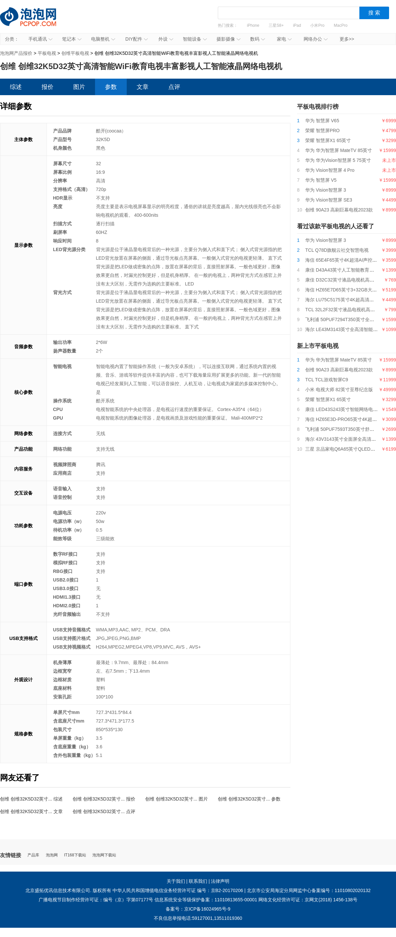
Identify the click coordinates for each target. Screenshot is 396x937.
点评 (174, 87)
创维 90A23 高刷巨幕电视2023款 (339, 209)
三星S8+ (276, 25)
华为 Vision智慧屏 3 (325, 190)
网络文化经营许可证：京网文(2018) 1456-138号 (307, 899)
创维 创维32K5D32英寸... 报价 (104, 799)
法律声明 (220, 881)
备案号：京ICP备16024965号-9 (198, 909)
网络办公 (316, 39)
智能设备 (195, 39)
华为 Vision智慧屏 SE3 (328, 200)
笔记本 (72, 39)
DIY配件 (136, 39)
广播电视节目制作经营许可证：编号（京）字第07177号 (96, 899)
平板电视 (47, 53)
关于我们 (176, 881)
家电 (284, 39)
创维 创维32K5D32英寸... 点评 (104, 811)
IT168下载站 (75, 855)
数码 (257, 39)
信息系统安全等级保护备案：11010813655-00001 (205, 899)
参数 (111, 87)
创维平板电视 (75, 53)
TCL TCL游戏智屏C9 (326, 379)
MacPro (340, 25)
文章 (142, 87)
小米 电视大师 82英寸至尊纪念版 (339, 389)
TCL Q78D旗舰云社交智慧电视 (337, 250)
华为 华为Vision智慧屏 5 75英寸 (338, 160)
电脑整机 (103, 39)
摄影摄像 (228, 39)
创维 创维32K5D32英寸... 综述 (31, 799)
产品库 (33, 855)
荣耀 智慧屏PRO (322, 130)
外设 (165, 39)
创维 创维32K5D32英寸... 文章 (31, 811)
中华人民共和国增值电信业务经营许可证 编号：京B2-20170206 (178, 890)
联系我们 (198, 881)
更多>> (347, 39)
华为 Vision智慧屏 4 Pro (329, 170)
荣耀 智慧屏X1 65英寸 (328, 140)
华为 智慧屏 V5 (321, 180)
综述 (16, 87)
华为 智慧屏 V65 (322, 120)
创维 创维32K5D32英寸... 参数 (249, 799)
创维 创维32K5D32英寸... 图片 (176, 799)
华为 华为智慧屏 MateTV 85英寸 (338, 150)
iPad (297, 25)
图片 (79, 87)
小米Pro (317, 25)
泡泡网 (52, 855)
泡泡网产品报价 (34, 21)
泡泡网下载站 (104, 855)
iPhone (253, 25)
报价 (47, 87)
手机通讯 (40, 39)
